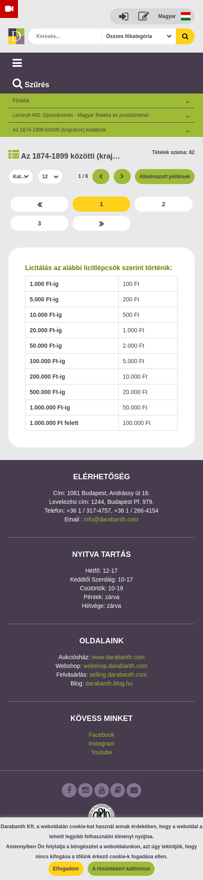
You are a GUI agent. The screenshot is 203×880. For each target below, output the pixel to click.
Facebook (101, 734)
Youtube (101, 752)
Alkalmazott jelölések (165, 177)
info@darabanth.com (111, 519)
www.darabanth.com (118, 657)
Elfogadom (66, 869)
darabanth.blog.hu (108, 683)
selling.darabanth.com (118, 674)
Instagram (101, 743)
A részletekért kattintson (121, 869)
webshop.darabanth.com (115, 666)
